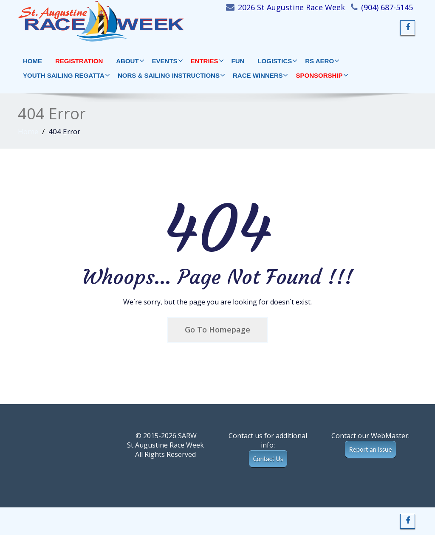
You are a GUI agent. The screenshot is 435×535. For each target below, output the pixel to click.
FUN (238, 61)
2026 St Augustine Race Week (291, 7)
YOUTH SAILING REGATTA (66, 75)
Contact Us (268, 459)
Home (28, 131)
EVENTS (167, 61)
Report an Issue (370, 449)
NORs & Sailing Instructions (171, 75)
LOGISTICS (277, 61)
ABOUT (130, 61)
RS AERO (322, 61)
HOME (32, 61)
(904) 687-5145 (387, 7)
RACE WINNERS (260, 75)
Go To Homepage (217, 329)
